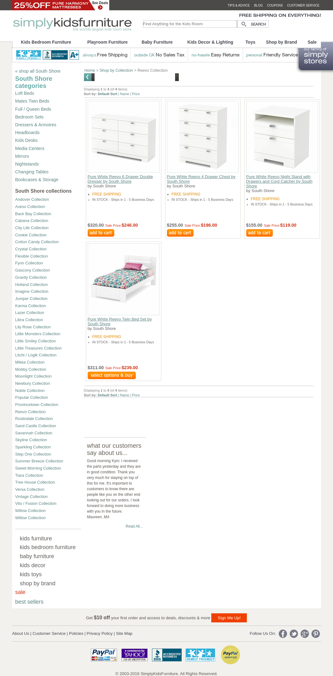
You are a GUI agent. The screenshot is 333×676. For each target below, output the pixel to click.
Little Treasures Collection (38, 348)
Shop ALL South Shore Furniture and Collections (135, 77)
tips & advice (239, 5)
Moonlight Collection (33, 376)
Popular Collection (31, 397)
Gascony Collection (32, 270)
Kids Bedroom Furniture (46, 42)
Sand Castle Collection (35, 425)
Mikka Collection (30, 362)
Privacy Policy (100, 633)
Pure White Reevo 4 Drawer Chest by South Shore (201, 179)
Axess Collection (30, 206)
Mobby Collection (30, 369)
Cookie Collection (31, 235)
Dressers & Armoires (35, 124)
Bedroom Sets (29, 116)
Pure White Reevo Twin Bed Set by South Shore (120, 321)
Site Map (124, 633)
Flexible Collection (31, 256)
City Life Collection (32, 227)
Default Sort (107, 94)
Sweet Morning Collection (38, 468)
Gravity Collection (31, 277)
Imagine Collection (32, 291)
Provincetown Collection (36, 404)
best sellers (29, 602)
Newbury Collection (32, 383)
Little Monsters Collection (38, 333)
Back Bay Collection (33, 213)
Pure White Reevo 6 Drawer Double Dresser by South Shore (120, 179)
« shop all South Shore (38, 71)
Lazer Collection (29, 312)
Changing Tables (32, 171)
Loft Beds (24, 93)
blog (258, 5)
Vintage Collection (31, 496)
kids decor (33, 565)
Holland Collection (31, 284)
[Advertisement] (197, 411)
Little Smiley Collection (35, 341)
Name (124, 94)
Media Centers (30, 148)
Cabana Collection (31, 220)
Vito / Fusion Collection (35, 503)
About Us (20, 633)
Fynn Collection (29, 263)
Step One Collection (33, 454)
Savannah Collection (33, 433)
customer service (303, 5)
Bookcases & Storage (36, 179)
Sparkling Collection (33, 447)
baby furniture (37, 556)
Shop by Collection (116, 70)
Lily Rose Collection (33, 327)
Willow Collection (30, 510)
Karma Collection (30, 305)
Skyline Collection (31, 439)
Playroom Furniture (107, 42)
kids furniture (36, 538)
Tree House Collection (35, 482)
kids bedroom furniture (48, 547)
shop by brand (38, 583)
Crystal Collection (31, 249)
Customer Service (49, 633)
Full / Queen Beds (33, 109)
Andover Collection (32, 199)
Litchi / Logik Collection (35, 355)
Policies (76, 633)
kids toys (31, 574)
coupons (275, 5)
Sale (312, 42)
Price (136, 94)
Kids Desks (26, 140)
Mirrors (22, 156)
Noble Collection (30, 390)
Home (90, 70)
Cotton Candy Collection (37, 241)
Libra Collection (29, 319)
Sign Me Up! (229, 618)
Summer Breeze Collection (39, 461)
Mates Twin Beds (32, 101)
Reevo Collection (30, 411)
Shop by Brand (281, 42)
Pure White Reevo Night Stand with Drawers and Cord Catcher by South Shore (279, 181)
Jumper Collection (31, 298)
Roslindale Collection (34, 418)
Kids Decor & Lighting (210, 42)
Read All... (134, 526)
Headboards (27, 132)
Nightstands (27, 164)
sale (20, 592)
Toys (251, 42)
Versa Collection (30, 489)
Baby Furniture (157, 42)
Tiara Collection (29, 475)
